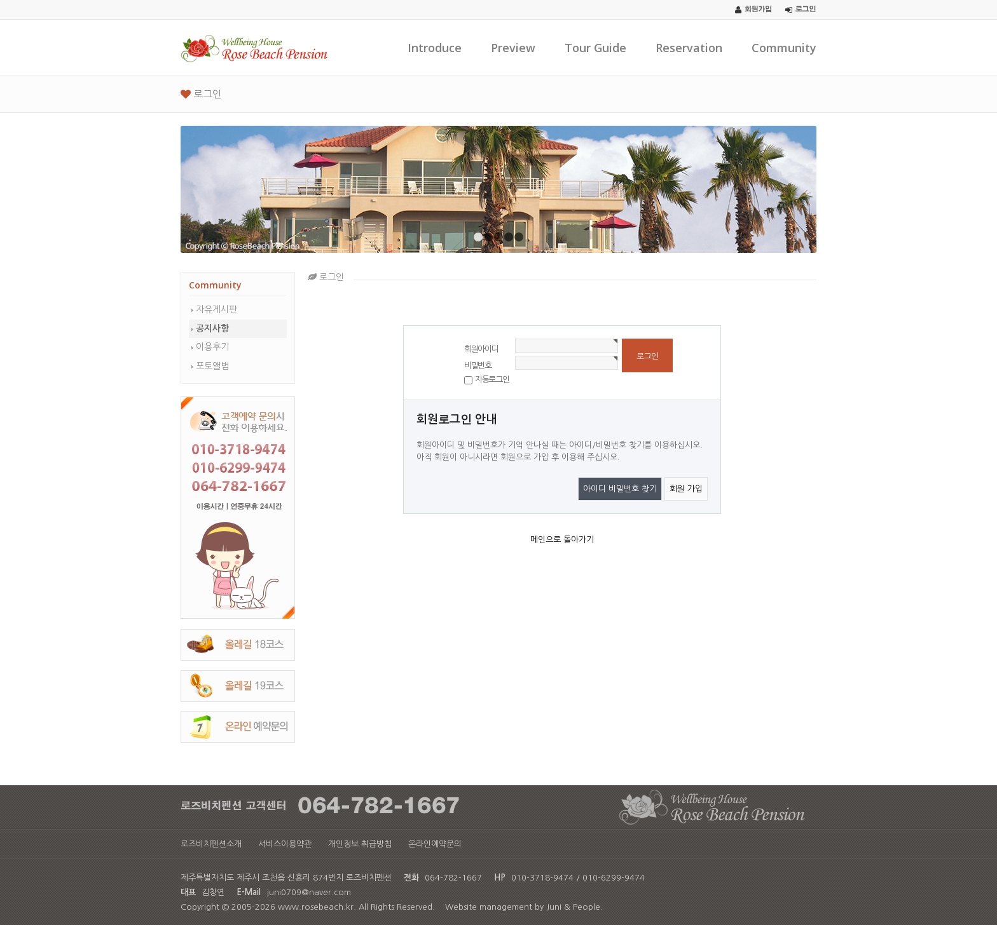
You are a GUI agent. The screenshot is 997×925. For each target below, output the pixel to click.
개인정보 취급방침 (360, 844)
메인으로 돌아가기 (562, 540)
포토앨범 (212, 365)
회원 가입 (686, 489)
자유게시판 (216, 309)
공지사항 (212, 328)
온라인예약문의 (435, 844)
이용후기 (212, 346)
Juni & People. (574, 907)
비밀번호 (478, 365)
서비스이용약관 (285, 844)
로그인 (201, 94)
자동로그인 (492, 379)
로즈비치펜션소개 (211, 844)
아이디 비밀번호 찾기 (620, 489)
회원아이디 (481, 349)
